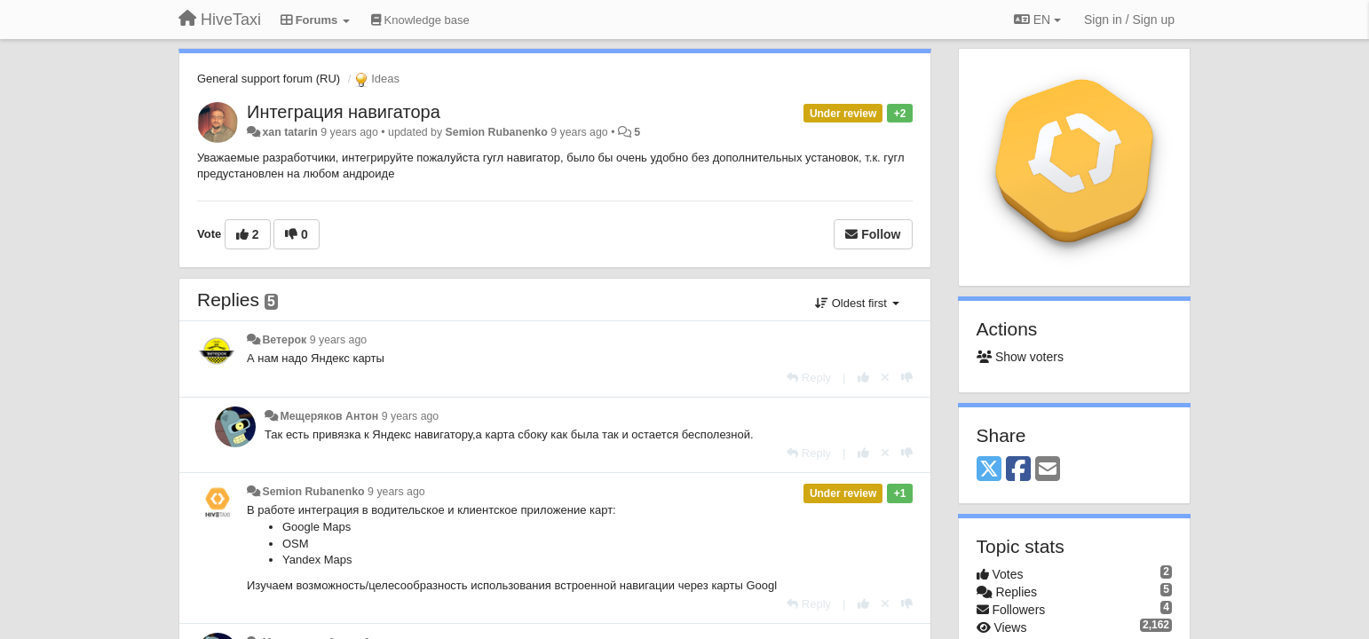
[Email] (1047, 469)
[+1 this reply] (863, 377)
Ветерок (284, 340)
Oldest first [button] (856, 303)
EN (1037, 19)
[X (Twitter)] (989, 469)
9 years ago (339, 340)
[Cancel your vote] (885, 377)
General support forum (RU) (268, 78)
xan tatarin (289, 132)
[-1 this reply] (907, 377)
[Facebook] (1018, 469)
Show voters (1020, 357)
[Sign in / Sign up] (1129, 19)
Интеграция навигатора (343, 112)
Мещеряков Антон (329, 416)
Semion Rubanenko (497, 132)
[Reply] (809, 377)
